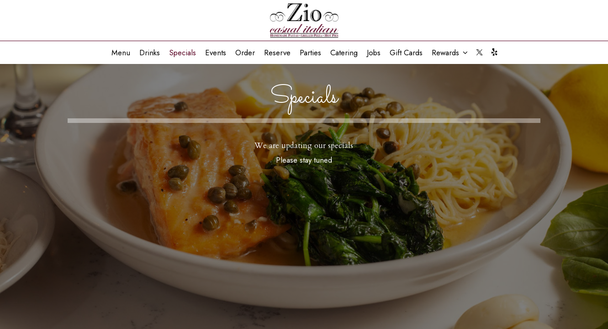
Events (215, 52)
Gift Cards (406, 52)
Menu (120, 52)
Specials (182, 52)
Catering (344, 52)
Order (245, 52)
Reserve (277, 52)
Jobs (374, 52)
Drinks (149, 52)
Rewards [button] (450, 52)
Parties (310, 52)
